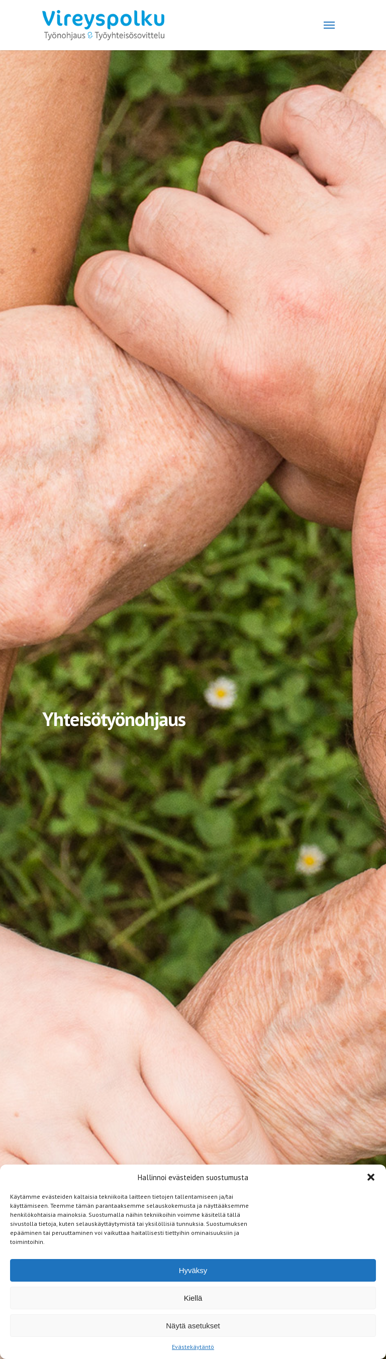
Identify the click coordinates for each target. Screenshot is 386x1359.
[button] (371, 1177)
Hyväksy (193, 1270)
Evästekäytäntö (193, 1346)
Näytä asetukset (193, 1325)
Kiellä (193, 1298)
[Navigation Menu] (329, 25)
